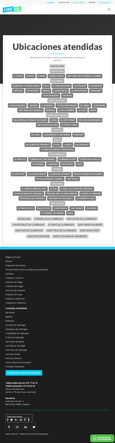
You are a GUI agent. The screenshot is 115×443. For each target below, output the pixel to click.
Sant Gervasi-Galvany (47, 125)
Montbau (50, 110)
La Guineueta (96, 86)
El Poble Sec (20, 159)
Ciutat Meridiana (51, 95)
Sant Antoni (73, 179)
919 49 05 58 (105, 2)
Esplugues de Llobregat (82, 218)
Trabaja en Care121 (15, 278)
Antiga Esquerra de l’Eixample (88, 174)
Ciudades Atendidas (15, 366)
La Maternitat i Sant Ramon (57, 135)
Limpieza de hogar (14, 282)
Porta (46, 86)
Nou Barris (57, 81)
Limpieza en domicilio (16, 302)
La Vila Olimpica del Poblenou (28, 193)
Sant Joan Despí (89, 230)
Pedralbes (78, 135)
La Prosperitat (60, 91)
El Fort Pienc (18, 174)
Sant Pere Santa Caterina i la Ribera (84, 76)
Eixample (57, 169)
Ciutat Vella (57, 71)
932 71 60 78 (79, 2)
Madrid (9, 316)
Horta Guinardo (57, 100)
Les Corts (57, 130)
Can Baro (33, 105)
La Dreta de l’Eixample (60, 174)
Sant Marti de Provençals (61, 198)
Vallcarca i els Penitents (38, 144)
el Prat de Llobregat (61, 224)
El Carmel (84, 105)
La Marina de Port (67, 159)
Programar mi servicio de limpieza (23, 372)
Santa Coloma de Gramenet (70, 236)
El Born (41, 76)
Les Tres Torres (67, 120)
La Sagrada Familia (37, 174)
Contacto (10, 273)
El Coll (56, 144)
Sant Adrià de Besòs (90, 224)
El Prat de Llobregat (15, 337)
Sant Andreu (57, 203)
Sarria (54, 120)
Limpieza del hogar (14, 286)
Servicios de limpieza (15, 290)
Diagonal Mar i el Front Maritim (61, 193)
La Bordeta (52, 164)
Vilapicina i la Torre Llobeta (26, 86)
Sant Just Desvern (38, 236)
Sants (79, 164)
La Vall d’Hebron (66, 110)
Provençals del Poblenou (32, 198)
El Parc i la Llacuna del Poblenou (77, 189)
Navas (70, 213)
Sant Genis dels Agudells (30, 110)
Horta (93, 110)
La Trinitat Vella (26, 208)
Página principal (13, 257)
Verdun (46, 91)
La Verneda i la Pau (85, 198)
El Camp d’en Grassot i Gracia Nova (57, 149)
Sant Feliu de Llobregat (61, 230)
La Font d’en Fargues (67, 105)
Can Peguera (80, 86)
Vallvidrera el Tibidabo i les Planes (30, 120)
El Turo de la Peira (61, 86)
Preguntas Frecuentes (16, 265)
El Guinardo (47, 105)
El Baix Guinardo (17, 105)
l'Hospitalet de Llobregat (28, 224)
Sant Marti (57, 184)
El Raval (30, 76)
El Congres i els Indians (52, 213)
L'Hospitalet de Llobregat (17, 333)
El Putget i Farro (69, 125)
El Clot (53, 189)
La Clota (82, 110)
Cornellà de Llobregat (48, 218)
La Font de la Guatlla (90, 159)
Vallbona (67, 95)
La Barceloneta (56, 76)
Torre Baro (95, 91)
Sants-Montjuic (57, 154)
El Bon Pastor (60, 208)
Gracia (57, 139)
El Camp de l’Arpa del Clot (34, 189)
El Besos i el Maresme (90, 193)
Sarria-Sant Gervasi (57, 115)
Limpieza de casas (14, 294)
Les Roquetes (33, 91)
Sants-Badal (67, 164)
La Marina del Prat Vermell (42, 159)
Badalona (24, 218)
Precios (9, 261)
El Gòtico (18, 76)
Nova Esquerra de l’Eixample (49, 179)
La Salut (68, 144)
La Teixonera (99, 105)
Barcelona (57, 66)
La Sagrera (91, 208)
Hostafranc (38, 164)
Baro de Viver (43, 208)
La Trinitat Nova (79, 91)
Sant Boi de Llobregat (29, 230)
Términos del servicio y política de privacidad (27, 269)
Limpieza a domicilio (15, 298)
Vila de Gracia (82, 144)
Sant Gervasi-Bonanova (90, 120)
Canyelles (18, 91)
